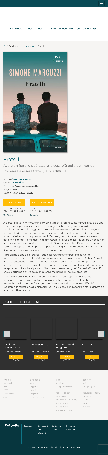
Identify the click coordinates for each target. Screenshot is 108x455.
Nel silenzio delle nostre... (13, 346)
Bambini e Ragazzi (37, 397)
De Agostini (8, 383)
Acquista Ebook (42, 202)
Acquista (14, 202)
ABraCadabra (8, 394)
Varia (32, 383)
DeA (5, 387)
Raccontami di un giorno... (65, 346)
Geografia (34, 394)
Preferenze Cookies (64, 410)
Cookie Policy (62, 407)
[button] (6, 334)
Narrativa (29, 46)
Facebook (87, 396)
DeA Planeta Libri (54, 16)
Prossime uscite (36, 28)
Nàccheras (88, 344)
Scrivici (85, 383)
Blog (5, 404)
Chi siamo (60, 383)
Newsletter (66, 28)
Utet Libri (42, 433)
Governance (61, 396)
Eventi (52, 28)
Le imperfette (39, 344)
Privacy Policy (62, 403)
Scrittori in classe (87, 28)
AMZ (5, 397)
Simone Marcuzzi (22, 179)
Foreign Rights (89, 387)
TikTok (85, 400)
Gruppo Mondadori (64, 387)
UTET (5, 390)
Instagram (87, 403)
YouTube (86, 407)
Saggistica (34, 387)
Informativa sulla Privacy (66, 400)
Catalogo (17, 28)
